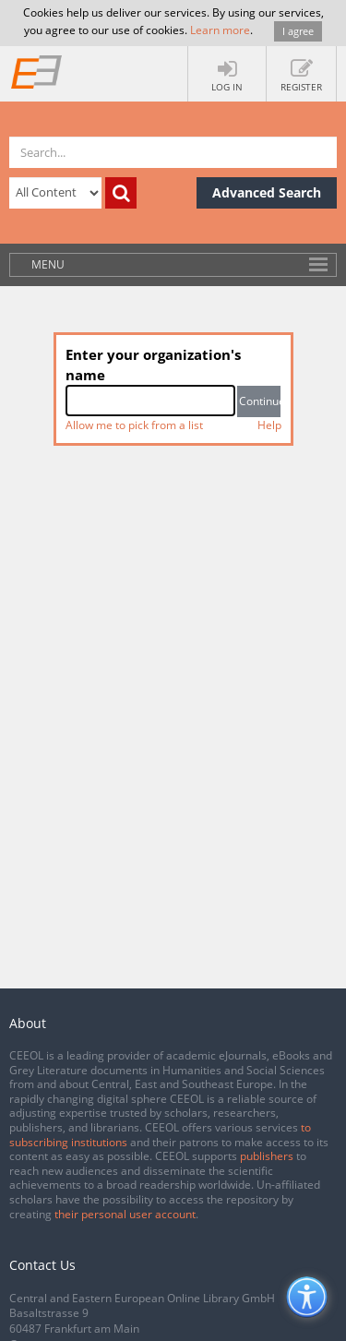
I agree (298, 31)
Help (269, 425)
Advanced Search (266, 192)
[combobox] (151, 400)
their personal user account (125, 1214)
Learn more (220, 30)
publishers (266, 1156)
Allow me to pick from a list (134, 425)
